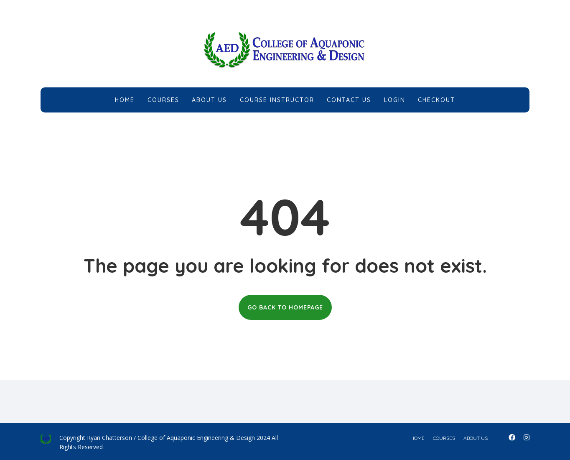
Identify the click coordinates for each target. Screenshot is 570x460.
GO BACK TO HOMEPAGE (285, 307)
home (417, 438)
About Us (209, 100)
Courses (163, 100)
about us (475, 438)
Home (125, 100)
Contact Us (349, 100)
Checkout (436, 100)
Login (394, 100)
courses (444, 438)
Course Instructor (277, 100)
